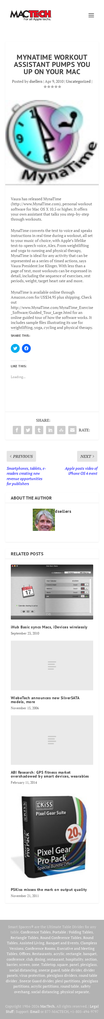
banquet (90, 953)
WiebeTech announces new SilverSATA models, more (45, 699)
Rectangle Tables (25, 937)
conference (16, 959)
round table (69, 986)
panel (74, 964)
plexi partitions (67, 980)
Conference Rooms (40, 948)
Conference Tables (36, 932)
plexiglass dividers (62, 975)
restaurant (55, 959)
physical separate (74, 991)
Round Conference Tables (61, 937)
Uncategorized (78, 81)
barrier (12, 964)
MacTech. (47, 1006)
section (91, 959)
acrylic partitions (45, 986)
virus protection (32, 975)
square (62, 964)
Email (35, 1011)
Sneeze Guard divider (36, 980)
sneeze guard (49, 970)
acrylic (59, 953)
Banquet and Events (62, 942)
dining (40, 959)
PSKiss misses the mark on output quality (49, 889)
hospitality (74, 959)
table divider (72, 970)
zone (35, 964)
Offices (25, 953)
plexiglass (88, 964)
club (29, 959)
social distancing (23, 970)
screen (24, 964)
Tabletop (48, 964)
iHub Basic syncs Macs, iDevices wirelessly (49, 627)
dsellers (35, 81)
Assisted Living (31, 942)
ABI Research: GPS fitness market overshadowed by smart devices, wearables (50, 774)
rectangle (74, 953)
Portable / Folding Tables (72, 932)
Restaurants (42, 953)
